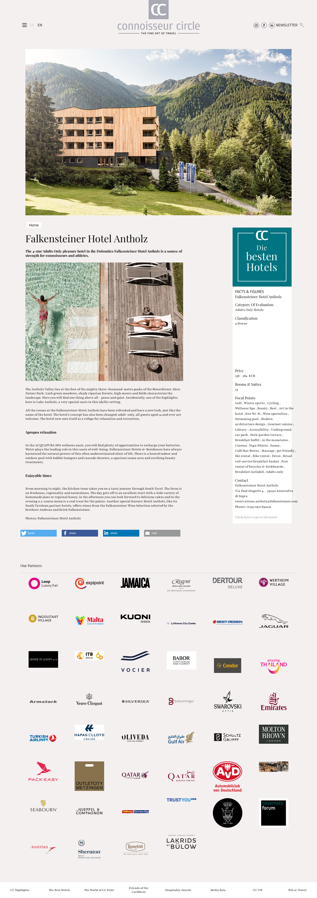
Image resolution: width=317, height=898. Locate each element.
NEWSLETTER (286, 25)
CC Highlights (19, 890)
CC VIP (258, 890)
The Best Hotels (59, 890)
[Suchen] (301, 25)
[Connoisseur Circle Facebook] (264, 25)
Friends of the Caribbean (138, 890)
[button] (38, 533)
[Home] (159, 19)
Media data (218, 890)
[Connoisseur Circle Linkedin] (271, 25)
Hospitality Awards (178, 890)
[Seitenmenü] (24, 25)
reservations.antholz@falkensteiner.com (266, 501)
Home (34, 225)
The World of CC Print (99, 890)
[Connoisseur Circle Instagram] (256, 25)
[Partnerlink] (43, 583)
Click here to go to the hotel (256, 517)
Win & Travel (297, 890)
